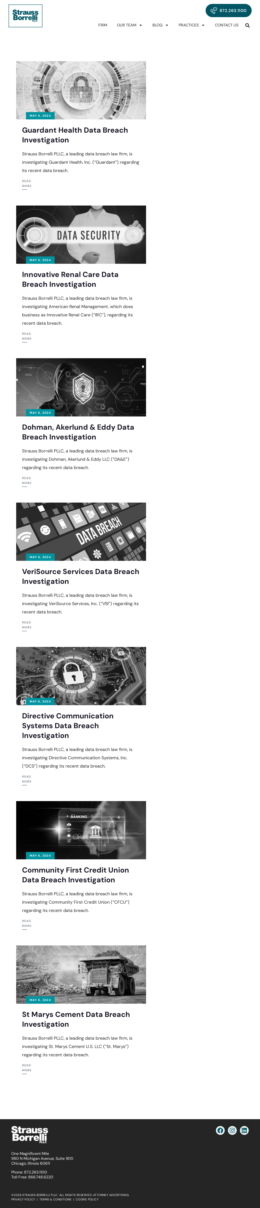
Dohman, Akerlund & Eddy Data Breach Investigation (78, 432)
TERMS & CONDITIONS (55, 1199)
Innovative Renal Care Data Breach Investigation (70, 279)
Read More (27, 183)
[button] (248, 25)
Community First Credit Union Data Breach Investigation (75, 875)
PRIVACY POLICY (23, 1199)
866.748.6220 (40, 1177)
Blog (160, 25)
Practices (192, 25)
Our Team (130, 25)
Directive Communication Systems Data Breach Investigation (68, 725)
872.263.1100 (35, 1172)
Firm (102, 25)
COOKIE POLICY (87, 1199)
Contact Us (226, 25)
